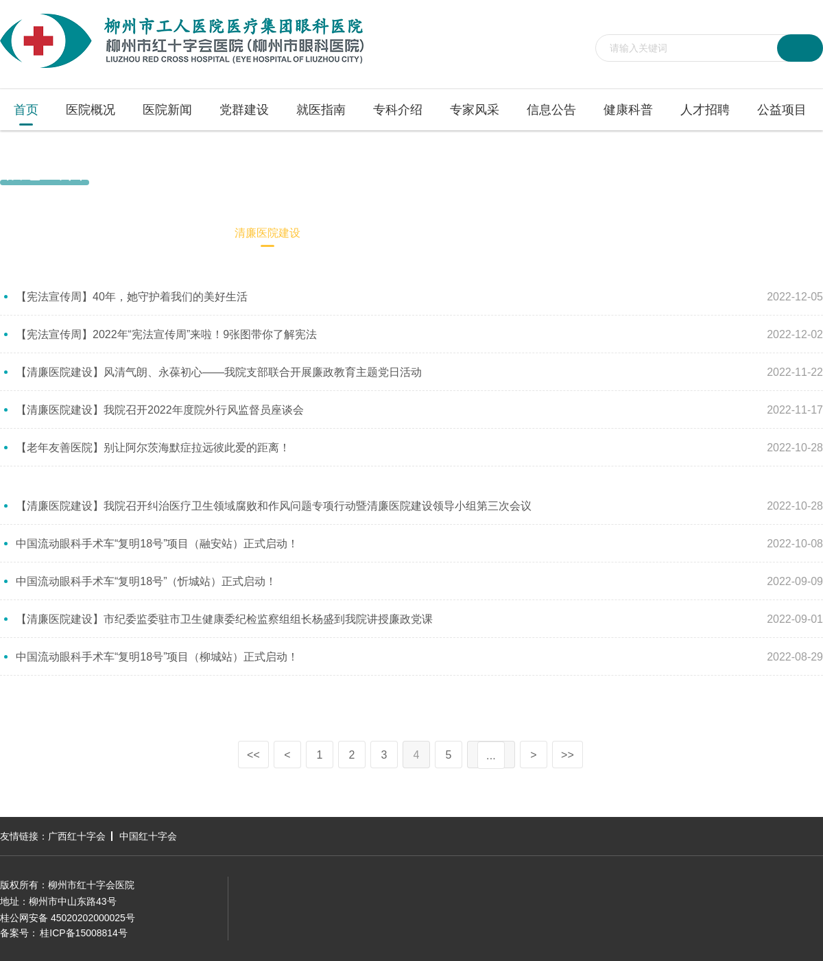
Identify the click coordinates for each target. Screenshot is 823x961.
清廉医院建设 (794, 170)
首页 (26, 110)
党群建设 (244, 110)
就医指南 (321, 110)
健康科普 (628, 110)
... (491, 755)
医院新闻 (167, 110)
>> (567, 755)
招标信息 (178, 233)
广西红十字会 (77, 836)
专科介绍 (397, 110)
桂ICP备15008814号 (84, 932)
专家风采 (474, 110)
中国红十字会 (148, 836)
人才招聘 (705, 110)
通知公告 (22, 233)
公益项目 (782, 110)
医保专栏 (357, 233)
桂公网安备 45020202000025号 (67, 917)
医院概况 (90, 110)
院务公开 (100, 233)
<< (253, 755)
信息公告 (551, 110)
